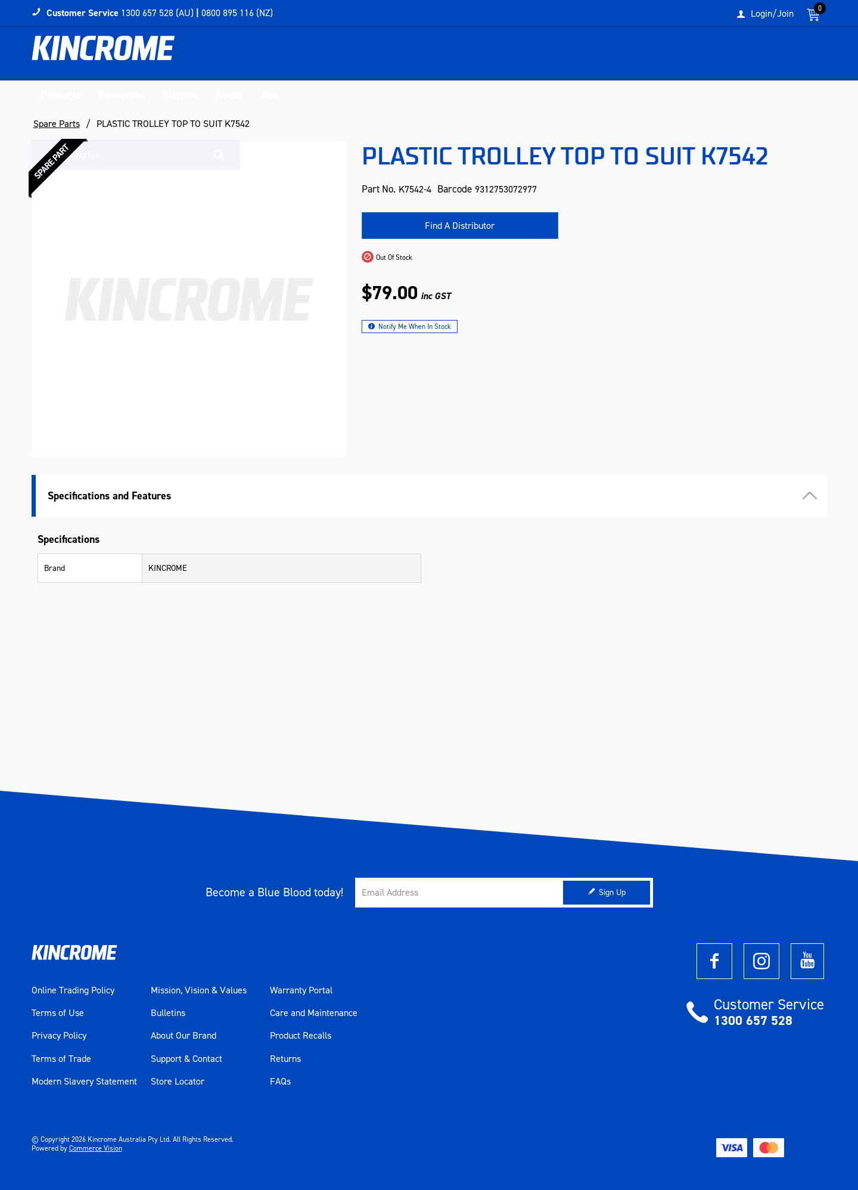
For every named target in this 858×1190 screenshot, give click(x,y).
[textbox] (704, 57)
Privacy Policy (59, 1036)
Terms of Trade (61, 1059)
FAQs (280, 1082)
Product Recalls (300, 1036)
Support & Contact (186, 1059)
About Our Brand (183, 1036)
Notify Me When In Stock (414, 326)
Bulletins (168, 1013)
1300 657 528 (753, 1020)
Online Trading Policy (73, 990)
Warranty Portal (301, 990)
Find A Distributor (460, 225)
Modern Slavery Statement (84, 1082)
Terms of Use (58, 1013)
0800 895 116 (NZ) (237, 13)
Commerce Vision (95, 1148)
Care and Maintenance (314, 1013)
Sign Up (612, 893)
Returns (285, 1059)
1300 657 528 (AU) (157, 13)
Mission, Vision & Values (199, 990)
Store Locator (177, 1082)
